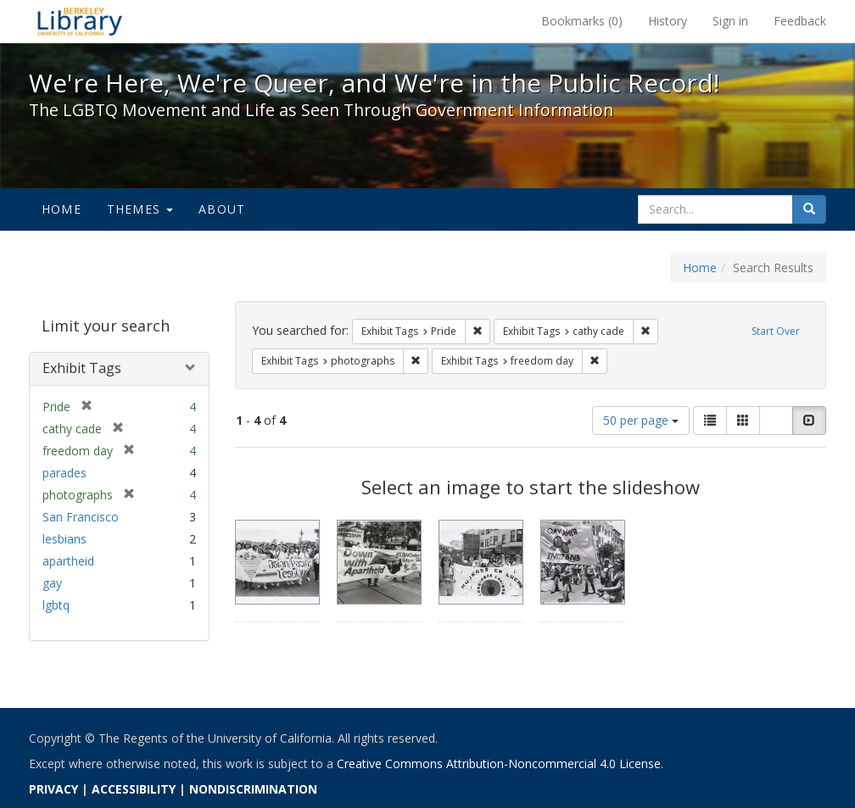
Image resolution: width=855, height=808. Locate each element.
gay (52, 583)
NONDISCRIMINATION (253, 789)
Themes (140, 209)
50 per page (641, 420)
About (221, 209)
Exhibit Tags (81, 368)
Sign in (730, 21)
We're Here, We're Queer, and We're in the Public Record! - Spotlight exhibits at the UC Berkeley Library (79, 21)
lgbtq (56, 605)
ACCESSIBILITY (134, 789)
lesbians (64, 539)
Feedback (800, 21)
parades (64, 473)
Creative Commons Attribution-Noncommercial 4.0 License (499, 763)
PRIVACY (53, 789)
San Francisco (80, 517)
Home (61, 209)
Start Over (776, 331)
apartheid (68, 561)
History (667, 21)
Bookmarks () (582, 21)
